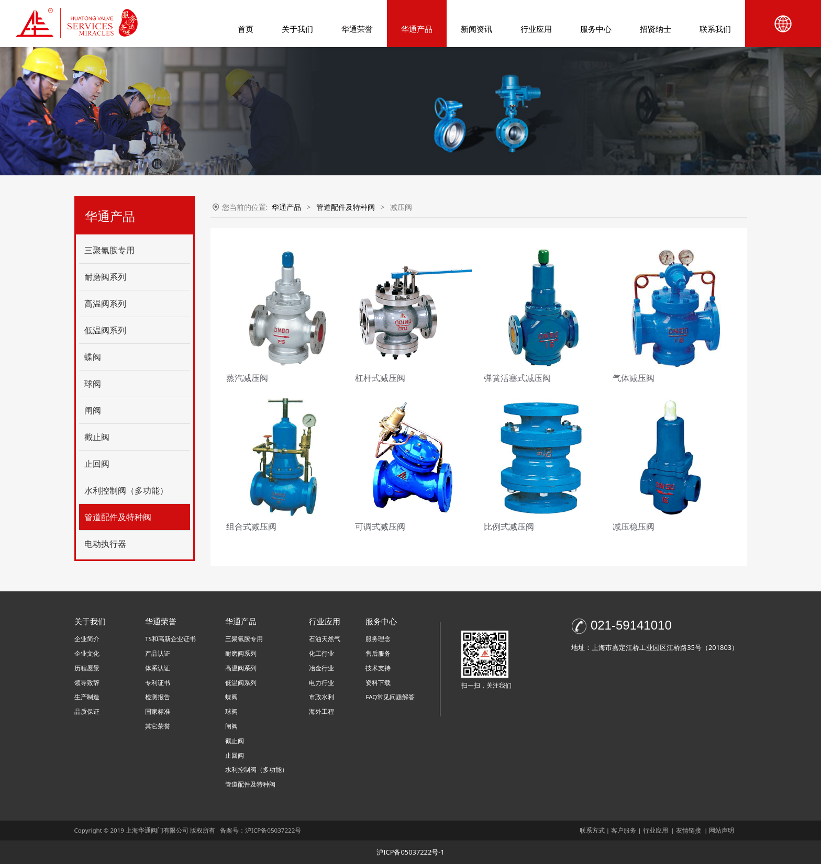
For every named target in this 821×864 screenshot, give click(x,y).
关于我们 (297, 29)
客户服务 (623, 830)
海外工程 (321, 711)
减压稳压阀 (633, 526)
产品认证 (157, 653)
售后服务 (378, 653)
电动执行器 (105, 543)
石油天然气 (324, 639)
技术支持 (378, 668)
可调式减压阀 (380, 526)
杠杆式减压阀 (380, 378)
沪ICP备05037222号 (274, 830)
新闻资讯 (476, 29)
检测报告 (157, 697)
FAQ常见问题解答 (390, 697)
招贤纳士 (655, 29)
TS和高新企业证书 (170, 639)
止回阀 (96, 463)
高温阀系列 (105, 303)
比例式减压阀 (509, 526)
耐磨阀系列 (105, 277)
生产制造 (86, 697)
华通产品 (416, 29)
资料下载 (378, 683)
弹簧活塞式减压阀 (517, 378)
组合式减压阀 (251, 526)
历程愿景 (86, 668)
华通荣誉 (357, 29)
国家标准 (157, 711)
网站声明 (721, 830)
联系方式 (592, 830)
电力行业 (321, 683)
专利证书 (157, 683)
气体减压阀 (633, 378)
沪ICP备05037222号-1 (410, 852)
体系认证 (157, 668)
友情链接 (688, 830)
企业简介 (86, 639)
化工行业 (321, 653)
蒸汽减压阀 (247, 378)
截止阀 (96, 437)
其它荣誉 (157, 726)
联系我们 (715, 29)
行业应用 (536, 29)
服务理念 (378, 639)
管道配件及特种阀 (117, 517)
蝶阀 (92, 357)
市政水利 (321, 697)
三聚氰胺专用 (109, 250)
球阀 (92, 383)
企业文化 (86, 653)
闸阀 (92, 410)
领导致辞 (86, 683)
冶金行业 (321, 668)
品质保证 (86, 711)
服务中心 (596, 29)
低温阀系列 (105, 330)
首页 (245, 29)
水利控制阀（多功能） (126, 490)
